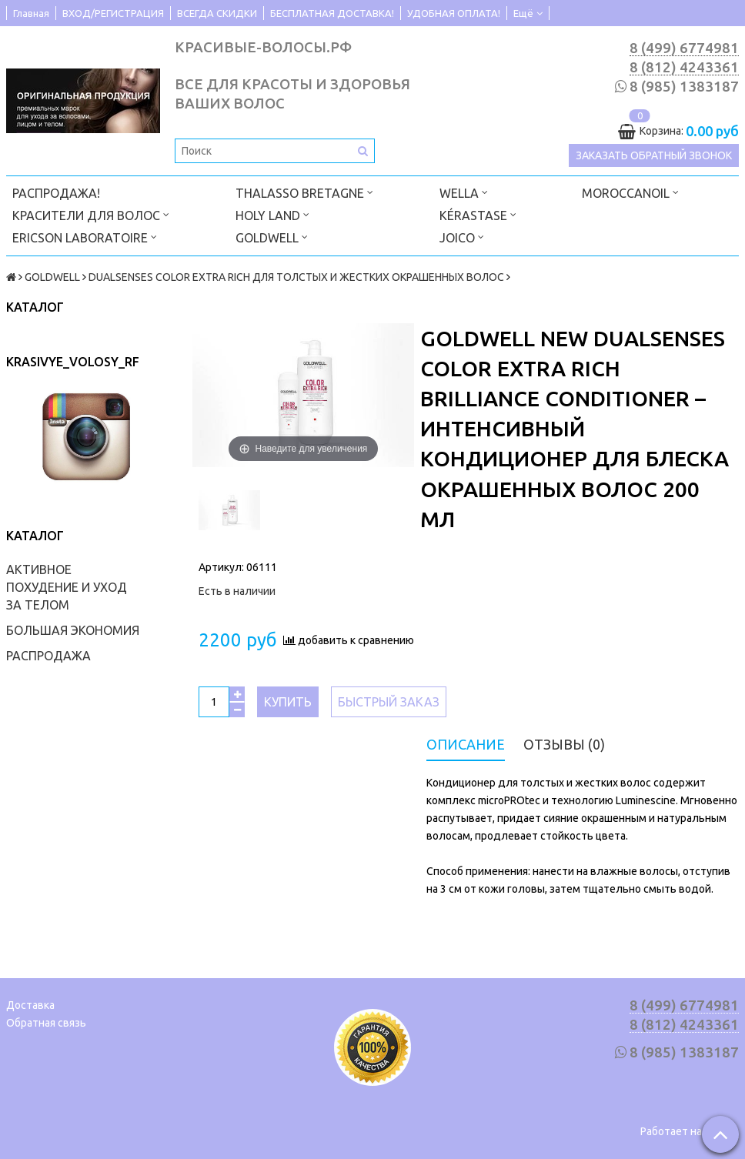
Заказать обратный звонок (654, 155)
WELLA (463, 192)
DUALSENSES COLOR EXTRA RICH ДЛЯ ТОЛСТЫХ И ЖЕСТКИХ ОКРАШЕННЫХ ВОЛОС (296, 277)
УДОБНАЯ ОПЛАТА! (453, 13)
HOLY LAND (272, 214)
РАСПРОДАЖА (48, 656)
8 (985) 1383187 (684, 86)
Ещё (528, 13)
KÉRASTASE (477, 214)
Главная (31, 13)
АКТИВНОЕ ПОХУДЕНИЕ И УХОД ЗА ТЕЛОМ (66, 587)
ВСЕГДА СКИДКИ (217, 13)
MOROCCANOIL (630, 192)
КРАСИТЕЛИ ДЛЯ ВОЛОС (90, 214)
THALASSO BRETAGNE (304, 192)
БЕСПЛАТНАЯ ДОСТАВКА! (332, 13)
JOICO (461, 236)
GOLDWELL (272, 236)
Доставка (30, 1005)
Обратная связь (46, 1023)
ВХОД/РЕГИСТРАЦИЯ (113, 13)
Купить (288, 702)
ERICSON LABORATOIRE (84, 236)
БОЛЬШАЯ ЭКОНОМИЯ (72, 630)
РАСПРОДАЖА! (56, 193)
